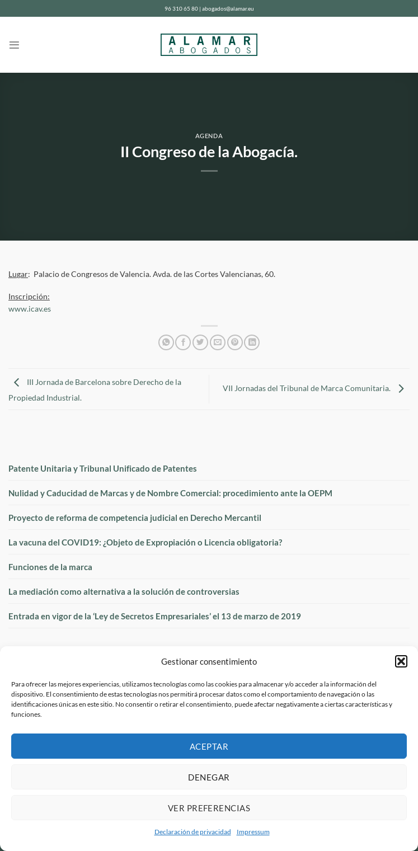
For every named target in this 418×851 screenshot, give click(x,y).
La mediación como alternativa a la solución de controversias (123, 591)
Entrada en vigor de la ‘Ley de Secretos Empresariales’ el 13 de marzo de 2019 (154, 616)
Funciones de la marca (50, 567)
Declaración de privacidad (192, 832)
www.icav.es (29, 308)
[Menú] (14, 45)
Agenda (209, 135)
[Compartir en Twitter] (200, 343)
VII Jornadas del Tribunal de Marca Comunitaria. (316, 388)
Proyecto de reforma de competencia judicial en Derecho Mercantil (134, 518)
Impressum (253, 832)
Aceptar (209, 746)
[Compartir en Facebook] (183, 343)
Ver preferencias (209, 808)
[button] (401, 661)
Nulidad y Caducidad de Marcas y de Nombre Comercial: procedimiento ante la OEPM (170, 493)
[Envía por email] (218, 343)
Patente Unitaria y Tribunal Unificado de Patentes (102, 468)
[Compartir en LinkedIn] (252, 343)
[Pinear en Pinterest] (235, 343)
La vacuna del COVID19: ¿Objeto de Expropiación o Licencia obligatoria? (145, 542)
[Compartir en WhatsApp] (166, 343)
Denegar (208, 777)
